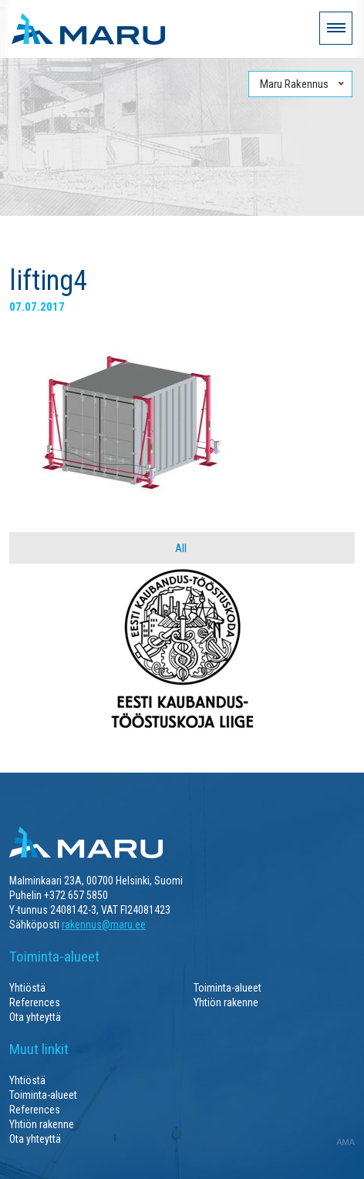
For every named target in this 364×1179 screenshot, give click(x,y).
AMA (345, 1142)
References (34, 1002)
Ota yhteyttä (35, 1017)
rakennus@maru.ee (104, 924)
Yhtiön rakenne (226, 1002)
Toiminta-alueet (227, 988)
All (181, 548)
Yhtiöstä (27, 988)
